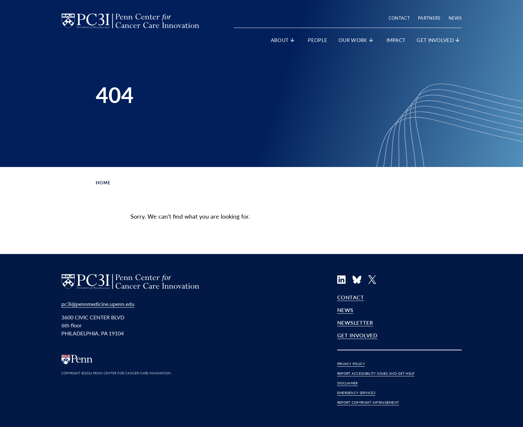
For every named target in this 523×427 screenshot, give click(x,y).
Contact (399, 18)
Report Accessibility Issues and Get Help (376, 373)
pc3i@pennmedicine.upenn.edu (97, 304)
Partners (429, 18)
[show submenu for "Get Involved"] (458, 41)
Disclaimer (347, 383)
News (455, 18)
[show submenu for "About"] (293, 41)
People (317, 39)
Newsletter (355, 322)
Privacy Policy (351, 363)
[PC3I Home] (130, 20)
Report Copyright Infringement (368, 402)
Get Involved (357, 335)
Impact (396, 39)
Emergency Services (356, 392)
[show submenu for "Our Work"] (371, 41)
